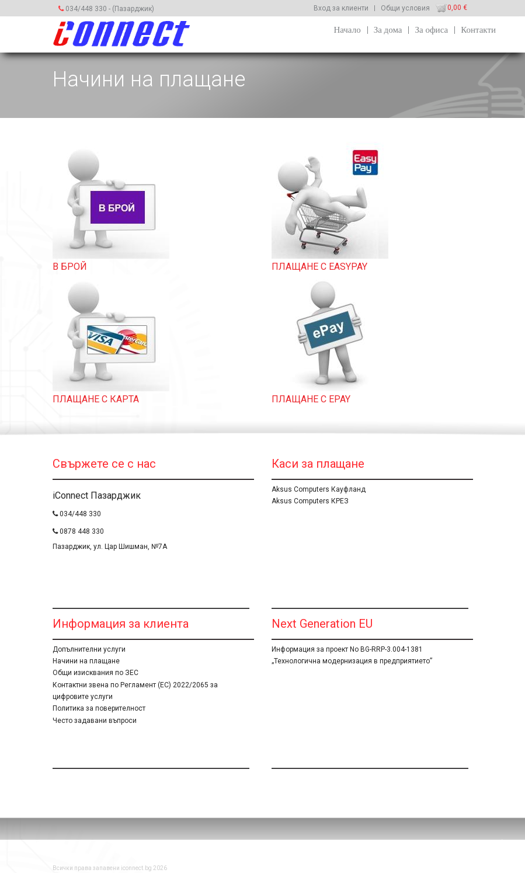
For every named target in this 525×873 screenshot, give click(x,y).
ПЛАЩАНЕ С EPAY (311, 399)
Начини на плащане (86, 661)
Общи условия (405, 8)
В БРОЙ (70, 266)
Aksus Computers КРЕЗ (310, 501)
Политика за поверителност (99, 708)
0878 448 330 (78, 531)
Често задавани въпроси (95, 721)
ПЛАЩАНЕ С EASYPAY (319, 266)
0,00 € (457, 8)
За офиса (431, 29)
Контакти (478, 29)
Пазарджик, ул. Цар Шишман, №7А (110, 546)
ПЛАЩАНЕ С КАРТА (96, 399)
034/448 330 (82, 9)
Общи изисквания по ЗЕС (95, 673)
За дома (388, 29)
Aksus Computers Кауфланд (319, 489)
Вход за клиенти (341, 8)
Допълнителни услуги (89, 649)
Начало (346, 29)
